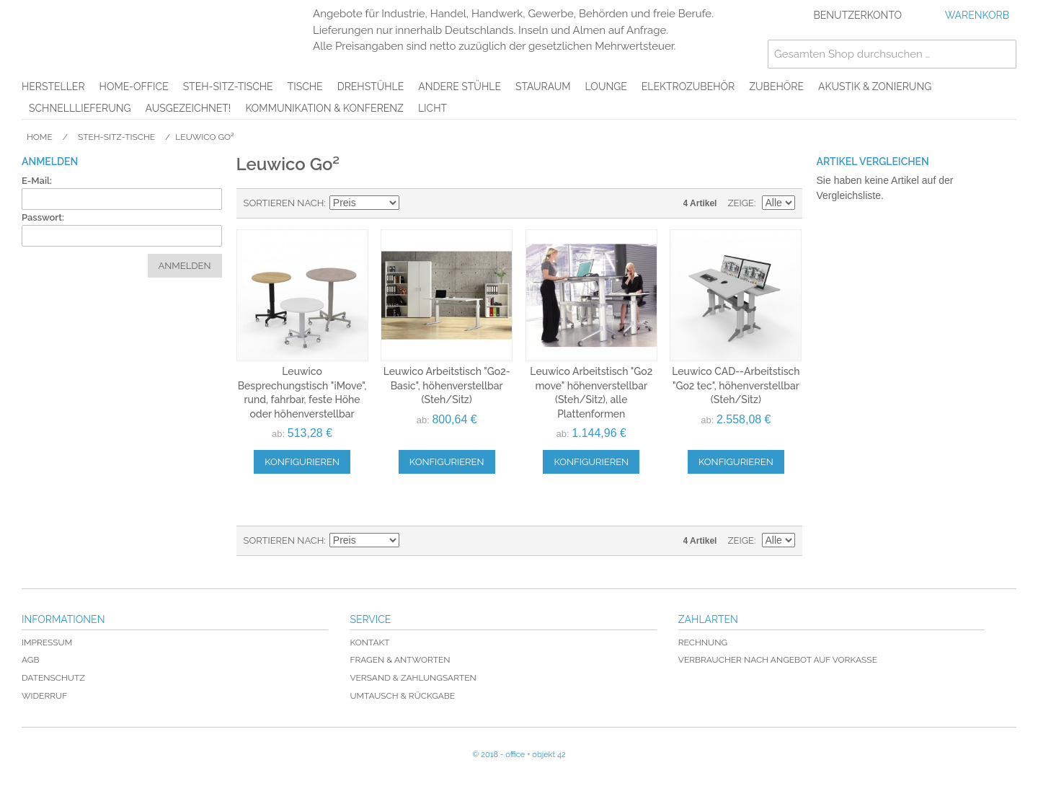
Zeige (740, 203)
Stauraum (543, 86)
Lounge (606, 86)
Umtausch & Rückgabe (402, 696)
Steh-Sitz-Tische (228, 86)
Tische (305, 86)
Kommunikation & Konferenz (324, 108)
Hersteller (53, 86)
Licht (432, 108)
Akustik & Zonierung (874, 86)
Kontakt (369, 642)
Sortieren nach (284, 203)
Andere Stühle (459, 86)
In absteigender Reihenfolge (412, 203)
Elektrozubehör (688, 86)
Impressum (47, 642)
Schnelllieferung (80, 108)
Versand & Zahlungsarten (413, 678)
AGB (30, 660)
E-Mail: (37, 180)
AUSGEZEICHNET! (188, 108)
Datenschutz (53, 678)
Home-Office (134, 86)
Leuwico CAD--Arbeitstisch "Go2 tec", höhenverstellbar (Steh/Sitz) (735, 385)
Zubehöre (776, 86)
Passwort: (43, 217)
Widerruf (44, 696)
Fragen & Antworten (400, 660)
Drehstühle (370, 86)
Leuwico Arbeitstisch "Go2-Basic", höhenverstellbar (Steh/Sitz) (446, 385)
